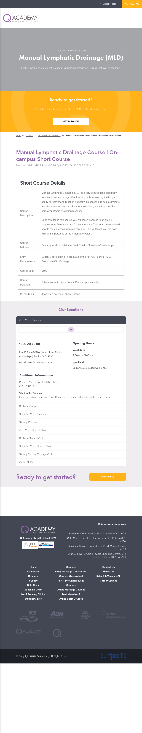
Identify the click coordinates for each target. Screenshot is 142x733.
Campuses (33, 638)
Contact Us (108, 634)
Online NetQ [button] (26, 529)
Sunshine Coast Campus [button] (32, 481)
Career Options (108, 647)
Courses (29, 136)
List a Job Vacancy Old (108, 643)
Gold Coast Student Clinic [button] (32, 497)
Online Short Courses (71, 665)
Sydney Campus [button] (28, 489)
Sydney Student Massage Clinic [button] (36, 521)
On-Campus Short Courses (49, 136)
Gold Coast (33, 652)
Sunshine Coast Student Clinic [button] (35, 513)
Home (18, 136)
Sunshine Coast (33, 656)
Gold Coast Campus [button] (30, 320)
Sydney (33, 647)
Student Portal (107, 4)
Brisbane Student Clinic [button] (31, 505)
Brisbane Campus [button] (28, 473)
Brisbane (33, 643)
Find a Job (108, 638)
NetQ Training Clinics (33, 661)
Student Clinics (33, 665)
